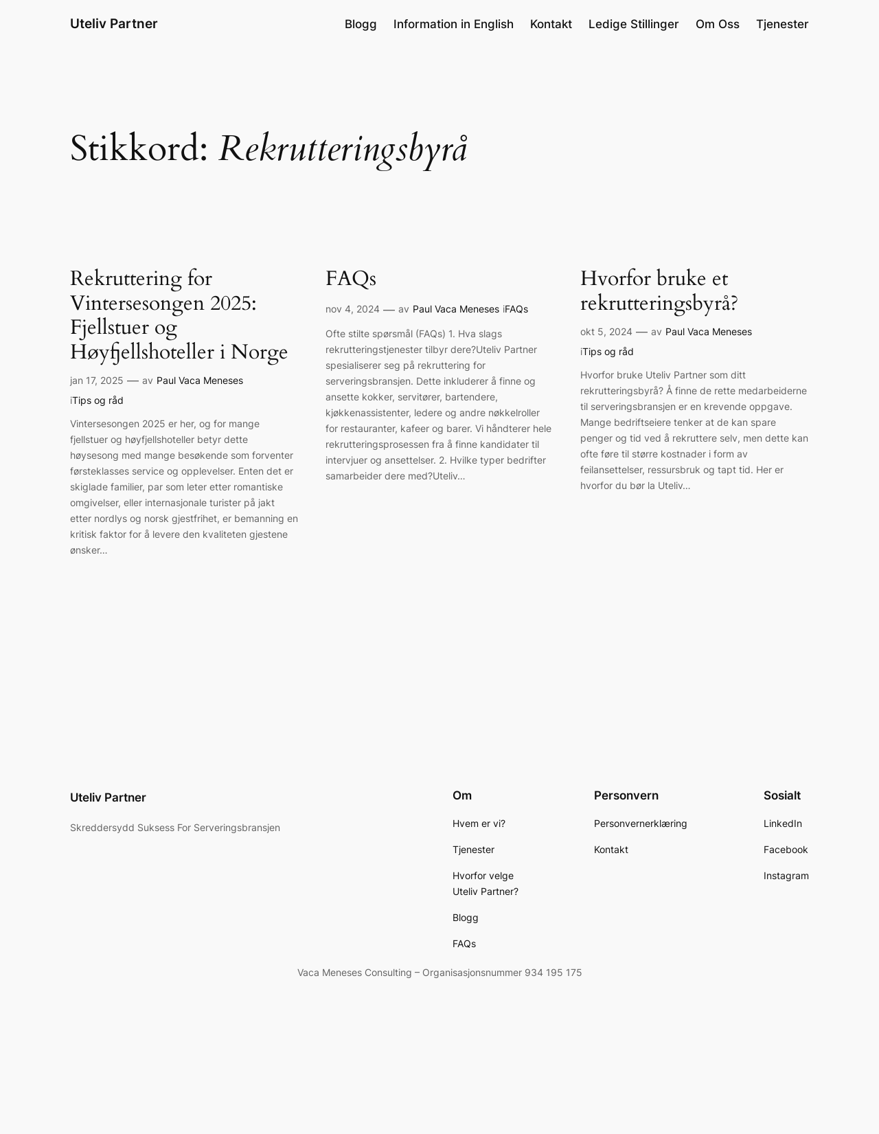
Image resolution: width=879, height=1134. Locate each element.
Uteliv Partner (114, 23)
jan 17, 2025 (97, 380)
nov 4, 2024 (353, 309)
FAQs (351, 279)
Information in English (453, 24)
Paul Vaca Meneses (200, 380)
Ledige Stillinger (634, 24)
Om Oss (718, 24)
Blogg (361, 24)
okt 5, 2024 (606, 331)
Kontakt (551, 24)
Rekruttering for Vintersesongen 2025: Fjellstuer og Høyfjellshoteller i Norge (179, 316)
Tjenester (782, 24)
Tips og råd (98, 400)
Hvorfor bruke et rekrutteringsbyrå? (659, 291)
